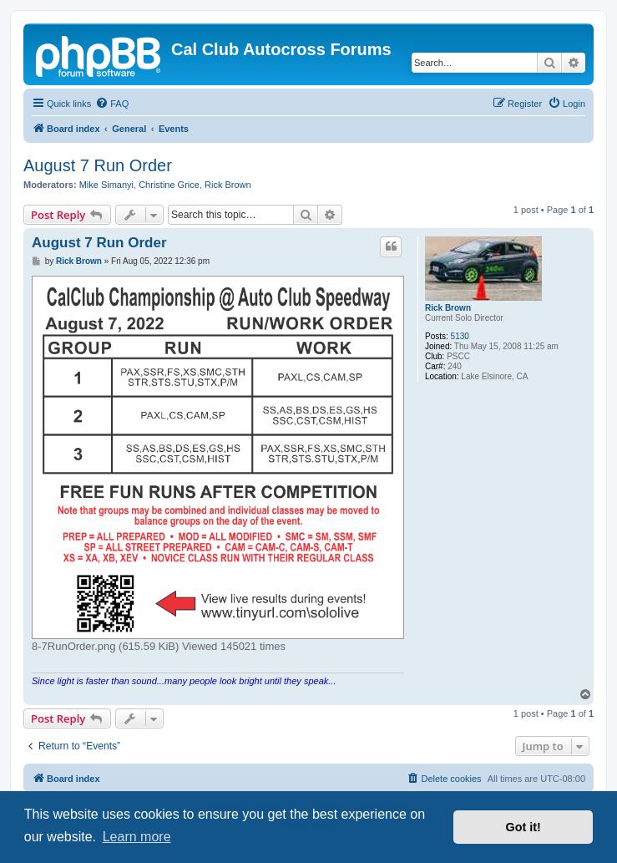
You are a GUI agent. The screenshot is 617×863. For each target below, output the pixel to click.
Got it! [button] (523, 827)
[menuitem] (112, 104)
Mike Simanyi (106, 185)
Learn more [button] (137, 837)
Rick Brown (228, 185)
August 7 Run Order (97, 165)
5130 (460, 336)
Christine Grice (169, 185)
